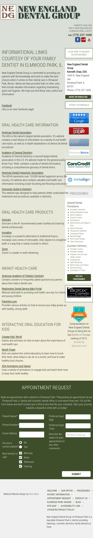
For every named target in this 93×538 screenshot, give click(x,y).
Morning (28, 453)
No (25, 442)
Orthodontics (75, 220)
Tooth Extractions (76, 241)
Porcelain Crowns (76, 249)
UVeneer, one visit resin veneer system (78, 255)
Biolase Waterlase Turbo (79, 212)
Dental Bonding (76, 267)
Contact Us (81, 498)
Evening (28, 466)
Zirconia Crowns (76, 217)
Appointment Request (59, 498)
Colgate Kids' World (12, 336)
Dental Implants (76, 215)
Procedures (83, 490)
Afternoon (29, 462)
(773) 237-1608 (82, 35)
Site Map (51, 505)
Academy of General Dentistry (17, 152)
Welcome (52, 490)
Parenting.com (9, 301)
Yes (26, 447)
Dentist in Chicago (81, 334)
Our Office (67, 490)
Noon (26, 457)
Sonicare (6, 219)
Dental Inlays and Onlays (79, 265)
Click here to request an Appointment (79, 53)
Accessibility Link (70, 505)
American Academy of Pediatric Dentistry (23, 276)
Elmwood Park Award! (59, 502)
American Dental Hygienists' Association (22, 172)
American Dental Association (16, 132)
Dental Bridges (75, 236)
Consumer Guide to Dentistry (16, 189)
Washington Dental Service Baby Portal (22, 288)
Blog (78, 502)
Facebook (7, 105)
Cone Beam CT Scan (77, 270)
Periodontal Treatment (78, 231)
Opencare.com (79, 345)
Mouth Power (8, 349)
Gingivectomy (75, 259)
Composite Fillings (77, 233)
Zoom (5, 249)
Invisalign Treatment (77, 209)
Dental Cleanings (76, 228)
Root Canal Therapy (77, 238)
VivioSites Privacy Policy (60, 509)
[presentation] (67, 456)
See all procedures (79, 277)
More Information (78, 96)
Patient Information (58, 494)
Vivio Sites (34, 494)
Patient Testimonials (79, 105)
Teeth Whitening (76, 262)
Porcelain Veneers (76, 251)
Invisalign (7, 232)
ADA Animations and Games (16, 366)
